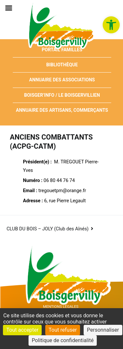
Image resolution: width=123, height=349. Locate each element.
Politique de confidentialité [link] (63, 340)
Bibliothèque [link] (62, 64)
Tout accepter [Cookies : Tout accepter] (22, 330)
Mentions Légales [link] (60, 306)
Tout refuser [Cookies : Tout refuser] (63, 330)
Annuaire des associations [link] (62, 79)
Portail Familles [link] (62, 49)
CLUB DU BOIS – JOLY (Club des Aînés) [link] (48, 229)
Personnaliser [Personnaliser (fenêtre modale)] (103, 330)
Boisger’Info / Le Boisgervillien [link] (62, 95)
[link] (111, 24)
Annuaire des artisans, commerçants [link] (62, 110)
